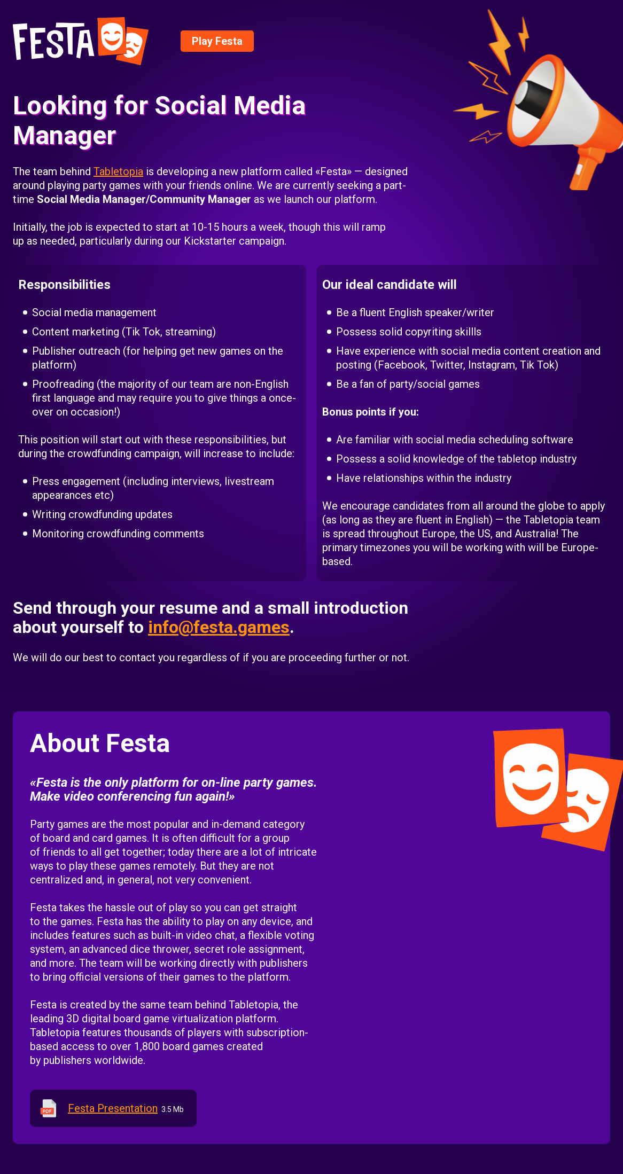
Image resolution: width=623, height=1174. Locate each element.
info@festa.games (219, 627)
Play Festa (217, 41)
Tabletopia (118, 171)
